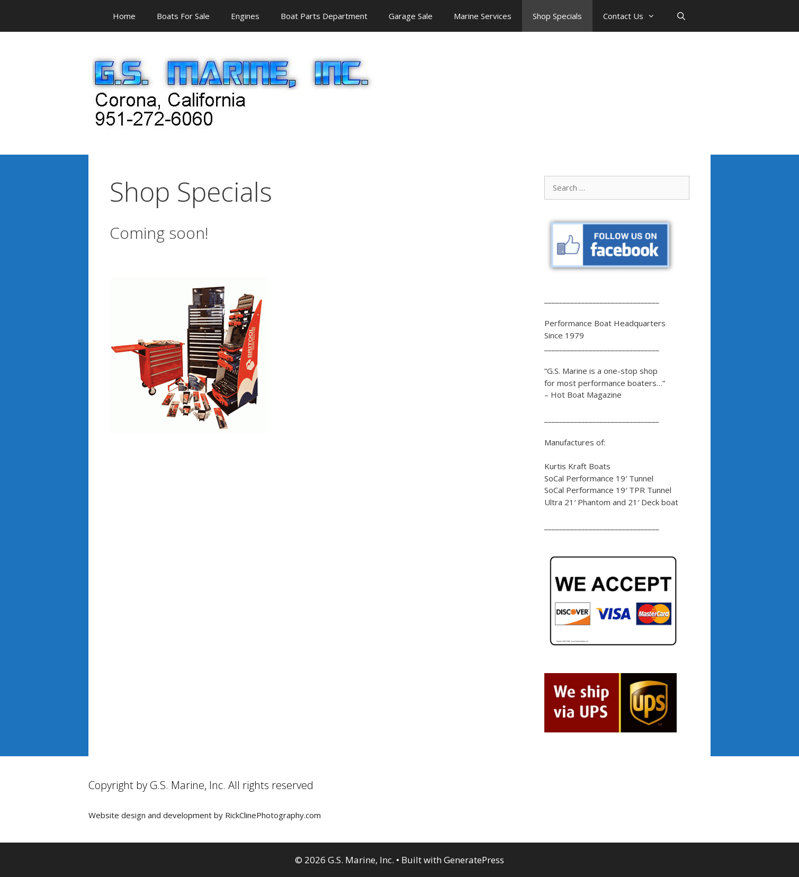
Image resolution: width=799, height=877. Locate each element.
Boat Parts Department (324, 16)
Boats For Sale (183, 16)
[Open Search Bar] (681, 16)
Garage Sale (411, 16)
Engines (245, 16)
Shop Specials (557, 16)
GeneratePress (474, 860)
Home (124, 16)
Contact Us (634, 16)
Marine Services (482, 16)
